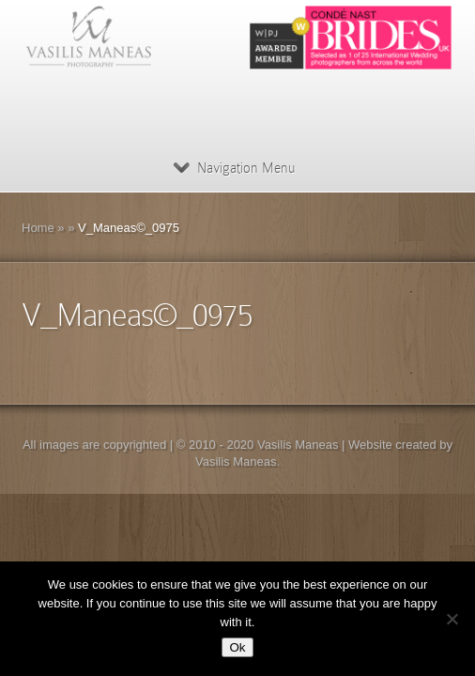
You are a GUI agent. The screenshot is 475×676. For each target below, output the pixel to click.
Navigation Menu (234, 168)
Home (38, 228)
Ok (237, 647)
